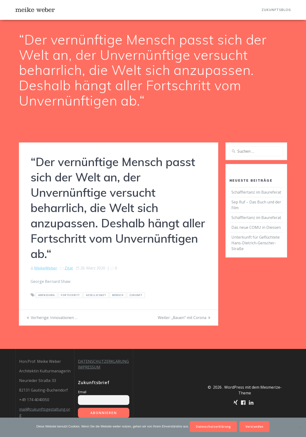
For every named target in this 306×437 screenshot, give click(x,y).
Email (82, 392)
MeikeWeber (45, 268)
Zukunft (135, 295)
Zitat (69, 268)
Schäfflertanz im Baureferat (256, 192)
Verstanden (255, 426)
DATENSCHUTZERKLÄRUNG (103, 361)
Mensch (117, 295)
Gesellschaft (96, 295)
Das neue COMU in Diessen (256, 227)
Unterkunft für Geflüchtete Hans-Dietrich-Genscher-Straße (255, 243)
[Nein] (300, 427)
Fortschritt (70, 295)
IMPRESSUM (89, 367)
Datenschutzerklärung (213, 426)
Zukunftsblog (276, 9)
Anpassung (46, 295)
